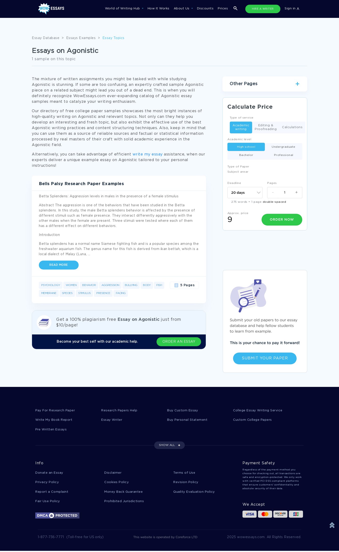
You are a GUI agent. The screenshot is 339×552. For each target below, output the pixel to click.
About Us (182, 8)
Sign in (292, 8)
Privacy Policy (47, 483)
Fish (159, 285)
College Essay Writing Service (258, 410)
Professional (283, 155)
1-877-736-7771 (51, 538)
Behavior (89, 285)
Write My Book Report (53, 420)
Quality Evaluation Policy (194, 492)
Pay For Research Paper (55, 410)
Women (71, 285)
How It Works (159, 8)
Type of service (242, 117)
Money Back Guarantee (123, 492)
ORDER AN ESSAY (181, 341)
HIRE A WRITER (263, 9)
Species (67, 293)
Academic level (239, 139)
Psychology (50, 285)
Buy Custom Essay (182, 410)
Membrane (48, 293)
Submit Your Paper (265, 358)
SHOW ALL (167, 445)
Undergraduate (283, 147)
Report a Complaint (51, 492)
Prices (223, 8)
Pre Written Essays (51, 430)
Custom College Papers (253, 420)
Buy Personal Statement (187, 420)
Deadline (234, 183)
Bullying (131, 285)
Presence (103, 293)
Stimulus (84, 293)
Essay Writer (111, 420)
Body (147, 285)
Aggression (110, 285)
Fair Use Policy (47, 502)
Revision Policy (185, 483)
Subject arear (238, 172)
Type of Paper (238, 166)
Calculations (292, 127)
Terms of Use (184, 473)
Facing (120, 293)
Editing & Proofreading (266, 127)
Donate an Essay (49, 473)
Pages (272, 183)
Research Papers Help (119, 410)
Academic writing (241, 127)
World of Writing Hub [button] (123, 8)
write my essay (148, 154)
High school (246, 147)
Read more (58, 265)
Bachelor (246, 155)
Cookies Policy (116, 483)
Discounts (205, 8)
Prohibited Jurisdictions (124, 502)
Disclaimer (112, 473)
